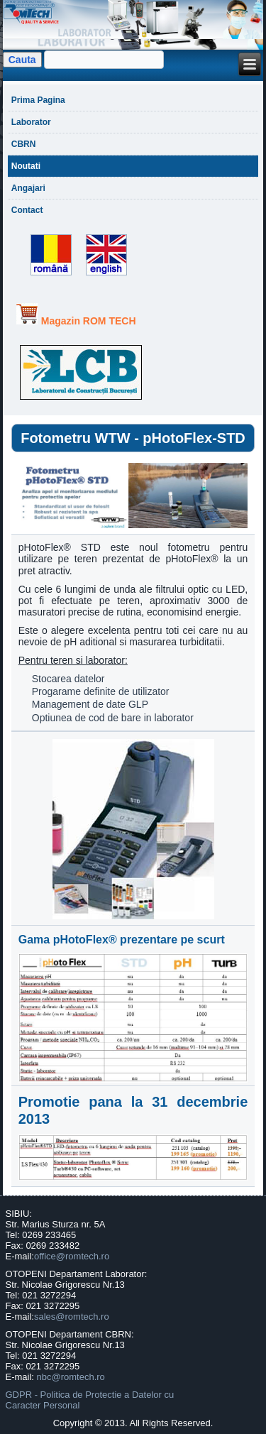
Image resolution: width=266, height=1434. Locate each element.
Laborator (31, 122)
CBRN (23, 144)
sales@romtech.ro (71, 1316)
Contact (27, 210)
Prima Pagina (38, 100)
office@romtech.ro (71, 1256)
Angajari (28, 188)
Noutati (25, 166)
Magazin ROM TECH (88, 321)
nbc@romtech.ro (71, 1377)
